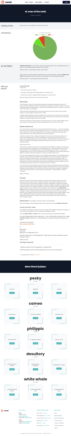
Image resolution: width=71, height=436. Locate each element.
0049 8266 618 (26, 423)
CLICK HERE (37, 254)
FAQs (55, 413)
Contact (46, 2)
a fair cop (39, 413)
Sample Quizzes (58, 415)
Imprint (56, 428)
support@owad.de (23, 416)
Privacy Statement (58, 425)
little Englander (40, 415)
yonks (38, 423)
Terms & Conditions (59, 423)
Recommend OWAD (59, 418)
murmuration (40, 425)
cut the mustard (40, 418)
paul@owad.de (28, 417)
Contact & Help (58, 420)
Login (66, 2)
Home (26, 2)
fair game (39, 420)
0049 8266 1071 (28, 421)
